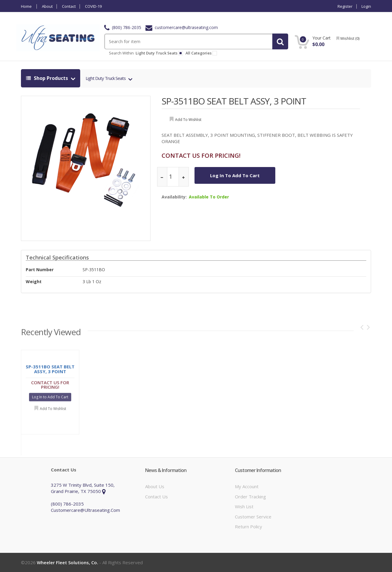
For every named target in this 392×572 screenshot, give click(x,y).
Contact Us (156, 497)
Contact (69, 6)
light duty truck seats (159, 53)
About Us (154, 486)
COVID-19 (93, 6)
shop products (47, 78)
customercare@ (181, 27)
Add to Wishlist (53, 410)
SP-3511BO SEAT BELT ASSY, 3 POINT (234, 101)
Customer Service (253, 517)
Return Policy (248, 526)
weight (34, 281)
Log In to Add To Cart (235, 175)
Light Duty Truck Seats (106, 78)
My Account (247, 486)
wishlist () (347, 38)
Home (26, 6)
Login (366, 6)
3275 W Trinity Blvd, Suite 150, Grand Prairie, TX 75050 (83, 488)
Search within (121, 53)
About (47, 6)
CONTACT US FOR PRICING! (201, 155)
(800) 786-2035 (122, 27)
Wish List (244, 506)
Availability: (174, 197)
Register (345, 6)
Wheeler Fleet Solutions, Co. (67, 562)
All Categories (202, 53)
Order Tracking (250, 497)
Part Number (40, 269)
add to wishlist (188, 119)
